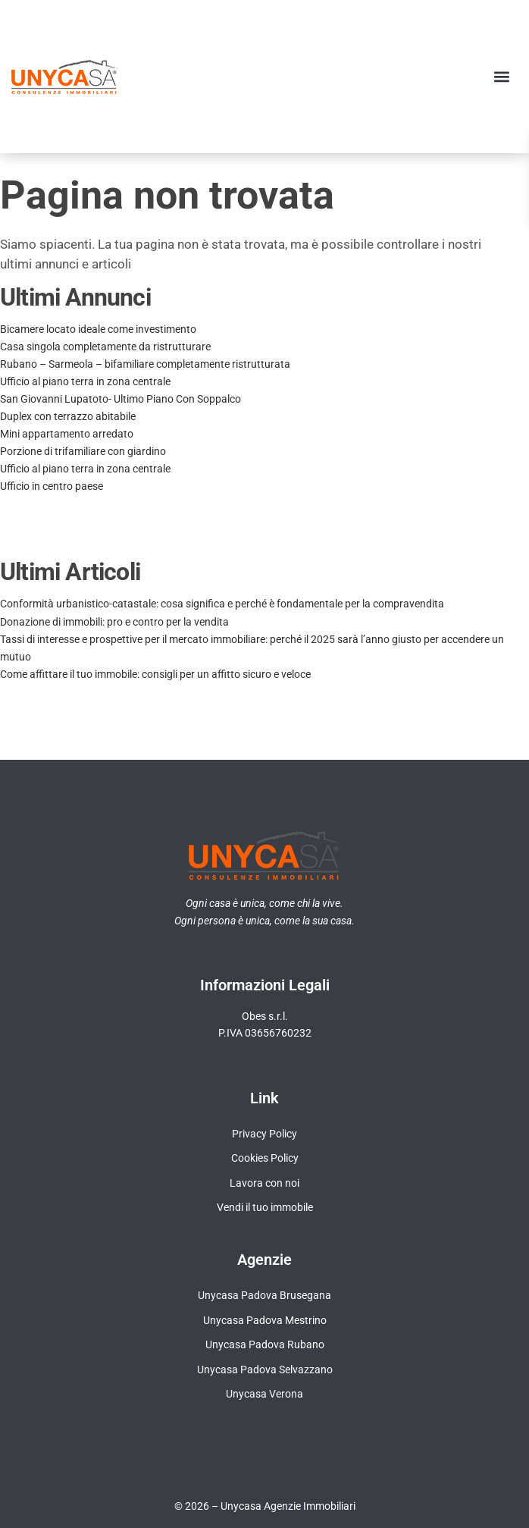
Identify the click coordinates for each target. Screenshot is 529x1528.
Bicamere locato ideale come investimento (98, 329)
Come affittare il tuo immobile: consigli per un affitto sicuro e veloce (155, 674)
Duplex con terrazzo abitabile (68, 416)
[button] (501, 76)
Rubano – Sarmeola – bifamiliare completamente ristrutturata (145, 364)
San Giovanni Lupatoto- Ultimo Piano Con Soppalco (120, 399)
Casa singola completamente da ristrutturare (105, 346)
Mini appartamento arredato (66, 434)
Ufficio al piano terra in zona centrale (85, 381)
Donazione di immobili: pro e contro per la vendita (114, 622)
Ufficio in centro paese (51, 486)
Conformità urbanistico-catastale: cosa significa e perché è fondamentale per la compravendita (222, 604)
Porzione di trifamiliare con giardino (83, 451)
